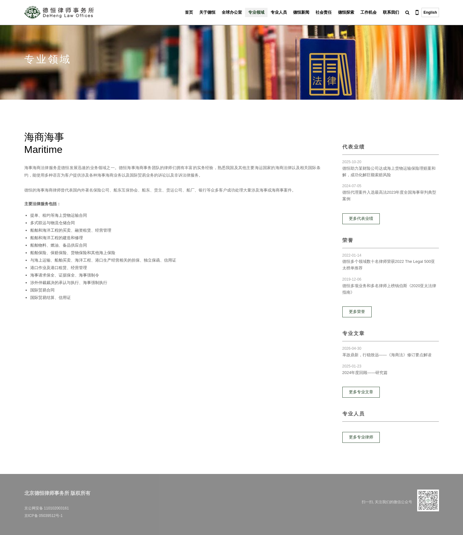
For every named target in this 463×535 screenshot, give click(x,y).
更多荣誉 (357, 311)
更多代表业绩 (361, 218)
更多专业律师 (361, 437)
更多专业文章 (361, 392)
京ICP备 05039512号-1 (43, 516)
